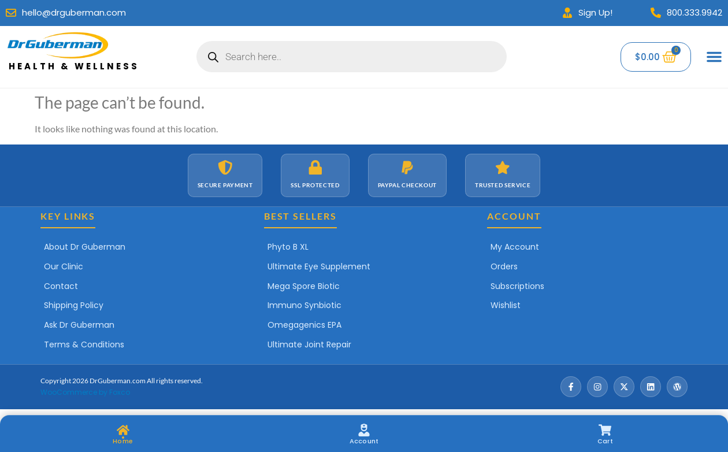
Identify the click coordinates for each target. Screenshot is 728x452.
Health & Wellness (74, 66)
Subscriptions (517, 286)
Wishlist (506, 305)
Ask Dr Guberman (79, 325)
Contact (61, 286)
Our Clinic (63, 266)
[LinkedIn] (650, 386)
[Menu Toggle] (714, 57)
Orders (504, 266)
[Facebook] (570, 386)
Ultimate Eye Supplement (319, 266)
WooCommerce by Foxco (85, 392)
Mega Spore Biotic (304, 286)
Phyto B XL (288, 247)
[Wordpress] (677, 386)
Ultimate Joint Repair (309, 344)
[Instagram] (597, 386)
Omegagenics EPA (304, 325)
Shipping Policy (73, 305)
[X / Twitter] (624, 386)
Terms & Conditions (84, 344)
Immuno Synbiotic (304, 305)
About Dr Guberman (84, 247)
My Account (515, 247)
